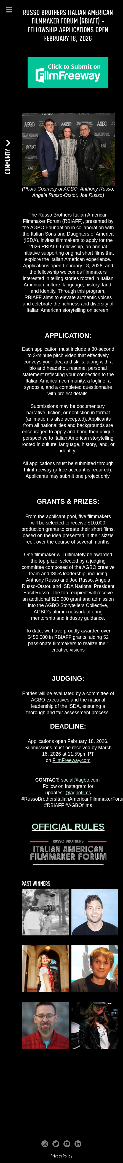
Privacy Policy (61, 1155)
